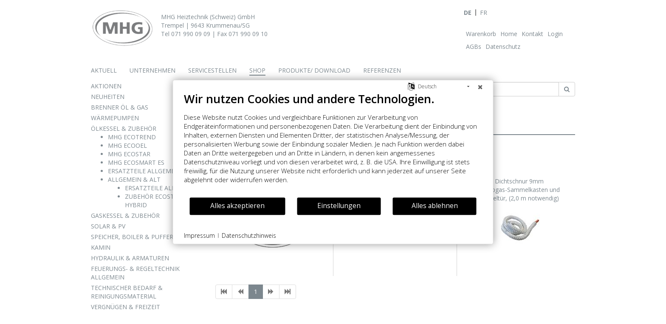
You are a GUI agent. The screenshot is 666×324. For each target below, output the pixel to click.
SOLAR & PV (108, 226)
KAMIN (100, 247)
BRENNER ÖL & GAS (119, 107)
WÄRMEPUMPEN (115, 118)
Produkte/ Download (314, 70)
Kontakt (532, 34)
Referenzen (382, 70)
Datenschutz (502, 46)
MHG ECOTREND (132, 137)
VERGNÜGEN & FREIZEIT (125, 307)
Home (508, 34)
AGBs (473, 46)
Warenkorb (481, 34)
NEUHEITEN (107, 97)
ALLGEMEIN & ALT (134, 179)
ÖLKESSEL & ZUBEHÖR (123, 128)
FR (483, 12)
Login (555, 34)
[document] (333, 144)
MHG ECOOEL (127, 145)
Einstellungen (339, 205)
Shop (257, 70)
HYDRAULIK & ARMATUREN (130, 258)
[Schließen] (480, 86)
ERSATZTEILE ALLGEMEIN (144, 171)
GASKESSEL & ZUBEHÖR (125, 215)
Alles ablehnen (435, 205)
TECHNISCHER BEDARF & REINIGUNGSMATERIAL (127, 292)
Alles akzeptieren (237, 205)
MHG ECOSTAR (129, 154)
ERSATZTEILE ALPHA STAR (162, 188)
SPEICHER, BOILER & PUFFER (132, 237)
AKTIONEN (106, 86)
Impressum (199, 235)
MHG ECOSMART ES (136, 162)
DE (467, 12)
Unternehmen (152, 70)
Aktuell (104, 70)
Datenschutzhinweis (249, 235)
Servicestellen (212, 70)
